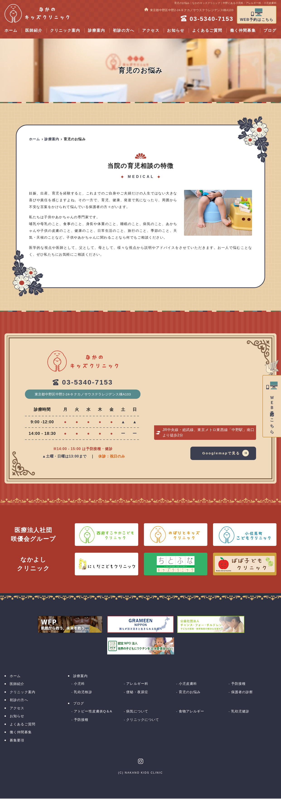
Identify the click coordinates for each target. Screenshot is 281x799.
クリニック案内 (65, 30)
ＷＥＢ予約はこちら (272, 412)
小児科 (79, 684)
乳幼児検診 (83, 692)
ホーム (11, 30)
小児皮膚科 (188, 684)
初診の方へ (123, 30)
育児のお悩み (190, 692)
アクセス (150, 30)
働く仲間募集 (243, 30)
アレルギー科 (137, 684)
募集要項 (17, 740)
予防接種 (238, 684)
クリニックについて (142, 720)
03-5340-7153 (87, 382)
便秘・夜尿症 (137, 692)
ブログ (78, 704)
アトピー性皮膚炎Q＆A (93, 711)
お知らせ (175, 30)
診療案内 (96, 30)
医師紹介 (33, 30)
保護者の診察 (242, 692)
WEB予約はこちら (257, 20)
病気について (137, 711)
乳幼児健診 (240, 711)
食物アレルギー (191, 711)
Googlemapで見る (220, 453)
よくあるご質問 (207, 30)
